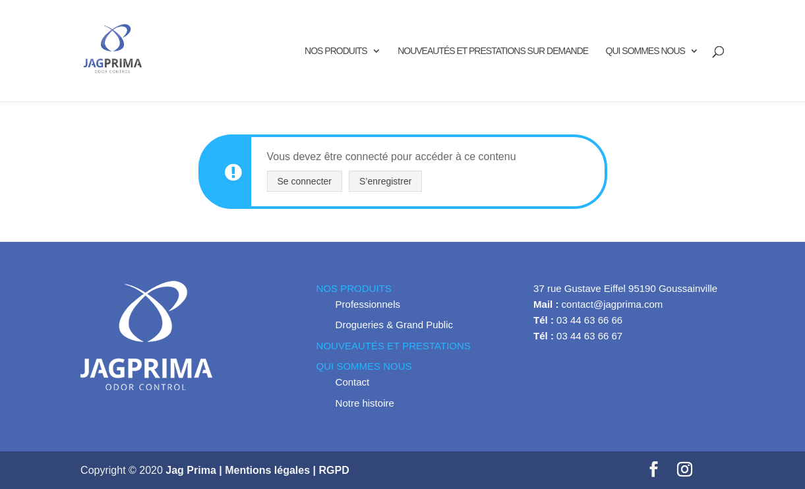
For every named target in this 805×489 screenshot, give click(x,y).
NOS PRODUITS (336, 51)
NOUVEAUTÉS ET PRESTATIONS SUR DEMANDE (493, 51)
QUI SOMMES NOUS (645, 51)
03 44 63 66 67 (589, 335)
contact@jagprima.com (612, 304)
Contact (353, 382)
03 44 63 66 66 (589, 320)
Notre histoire (365, 403)
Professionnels (368, 304)
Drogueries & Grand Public (394, 324)
